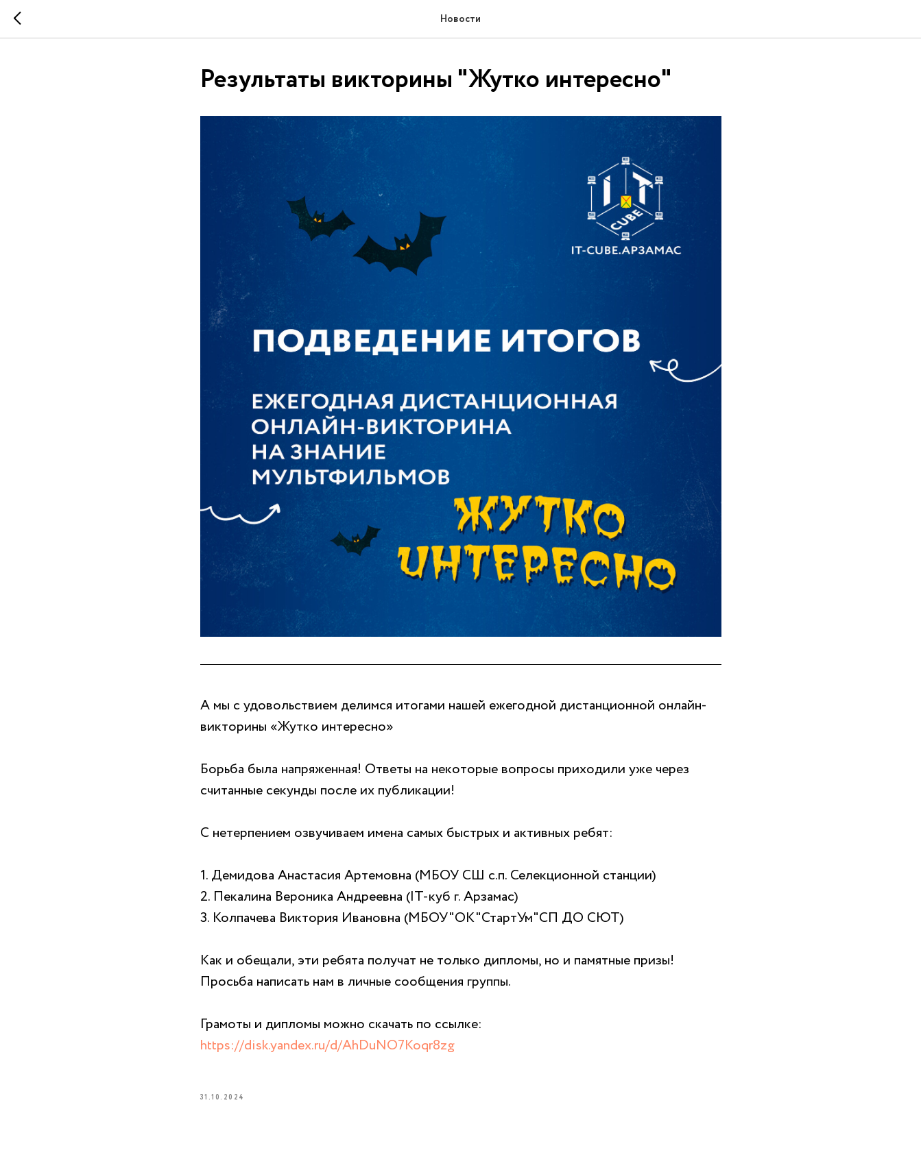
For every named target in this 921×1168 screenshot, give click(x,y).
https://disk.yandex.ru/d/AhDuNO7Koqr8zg (327, 1046)
